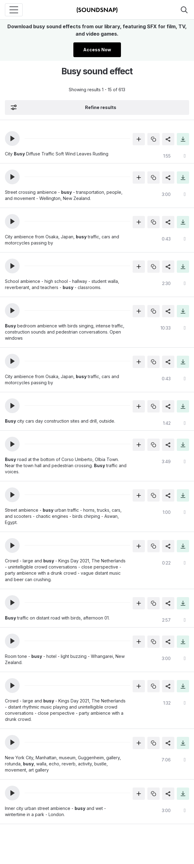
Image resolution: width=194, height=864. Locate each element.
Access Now (97, 49)
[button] (12, 138)
